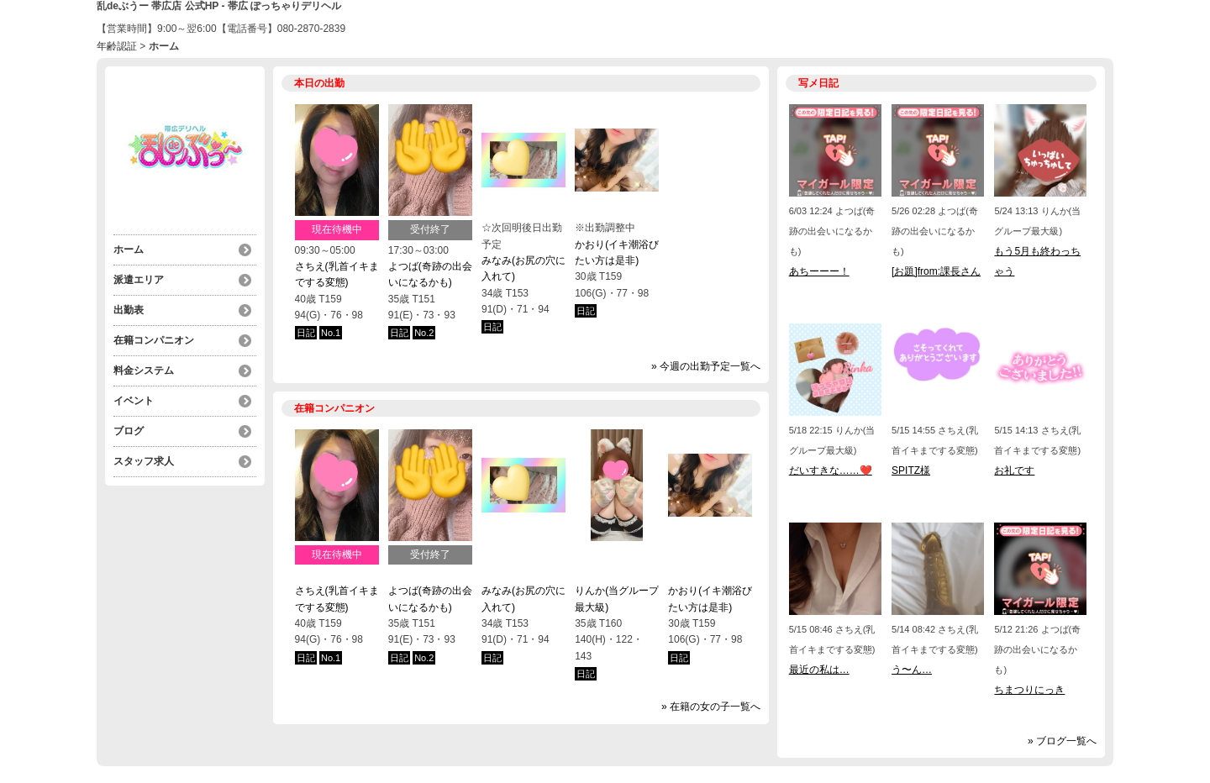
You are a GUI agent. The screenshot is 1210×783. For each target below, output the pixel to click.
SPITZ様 (911, 470)
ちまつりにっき (1029, 690)
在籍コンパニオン (153, 340)
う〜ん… (912, 669)
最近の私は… (819, 669)
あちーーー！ (819, 271)
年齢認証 (117, 46)
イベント (133, 401)
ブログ (128, 431)
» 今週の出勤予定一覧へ (705, 366)
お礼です (1014, 470)
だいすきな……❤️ (830, 470)
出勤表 (128, 310)
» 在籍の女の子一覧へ (710, 706)
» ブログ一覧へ (1062, 741)
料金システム (143, 370)
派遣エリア (138, 280)
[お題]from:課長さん (936, 271)
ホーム (128, 249)
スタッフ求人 (143, 461)
